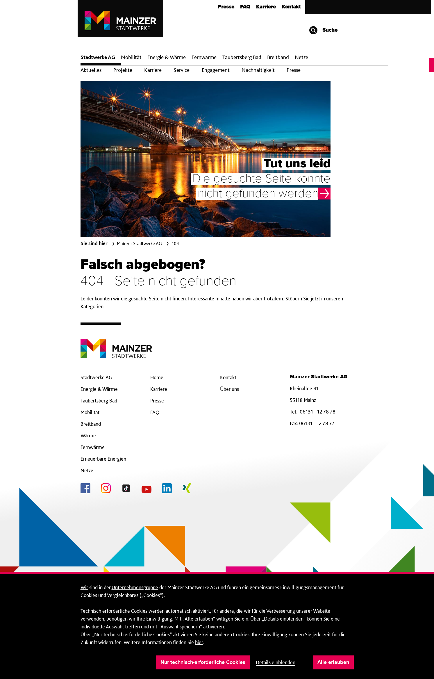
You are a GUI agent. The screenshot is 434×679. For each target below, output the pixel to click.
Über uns (229, 389)
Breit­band (278, 57)
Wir (84, 587)
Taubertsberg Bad (241, 57)
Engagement (216, 70)
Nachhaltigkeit (258, 70)
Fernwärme (93, 447)
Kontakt (291, 7)
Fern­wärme (204, 57)
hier (199, 642)
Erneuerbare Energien (103, 459)
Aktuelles (91, 70)
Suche (323, 30)
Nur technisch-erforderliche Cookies (202, 662)
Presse (226, 7)
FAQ (245, 7)
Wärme (88, 435)
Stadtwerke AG (98, 57)
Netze (301, 57)
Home (156, 377)
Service (182, 70)
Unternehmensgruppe (135, 587)
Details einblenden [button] (275, 662)
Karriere (266, 7)
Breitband (91, 424)
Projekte (122, 70)
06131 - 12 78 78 (317, 412)
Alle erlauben (333, 662)
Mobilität (131, 57)
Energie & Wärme (166, 57)
